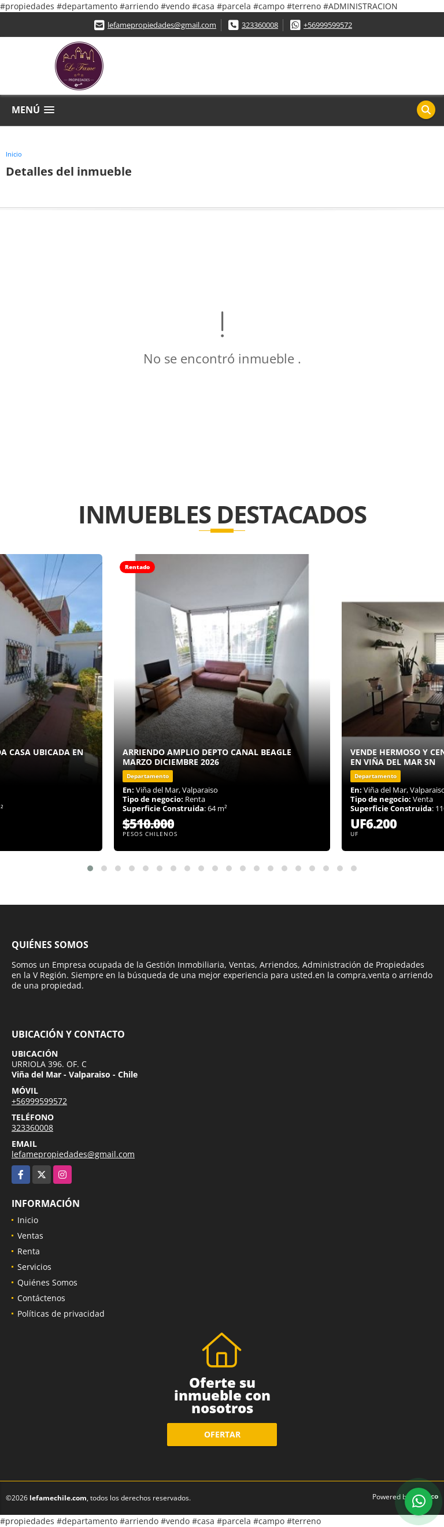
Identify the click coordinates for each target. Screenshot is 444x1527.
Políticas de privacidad (61, 1313)
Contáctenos (41, 1297)
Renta (28, 1251)
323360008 (260, 25)
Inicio (14, 154)
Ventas (30, 1235)
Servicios (34, 1266)
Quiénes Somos (47, 1282)
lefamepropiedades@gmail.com (162, 25)
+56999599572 (328, 25)
